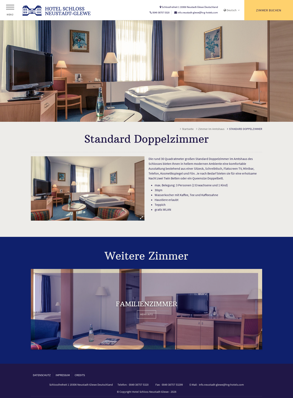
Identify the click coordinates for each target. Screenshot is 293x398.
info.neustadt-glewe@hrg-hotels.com (198, 12)
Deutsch (231, 10)
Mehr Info (146, 314)
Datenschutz (42, 376)
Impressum (63, 376)
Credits (80, 376)
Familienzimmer (146, 304)
